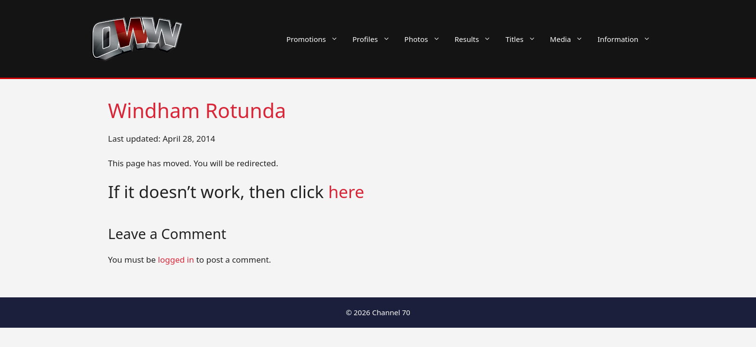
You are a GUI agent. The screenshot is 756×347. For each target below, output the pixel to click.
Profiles (374, 39)
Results (477, 39)
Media (570, 39)
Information (627, 39)
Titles (523, 39)
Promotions (315, 39)
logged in (176, 259)
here (346, 191)
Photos (426, 39)
